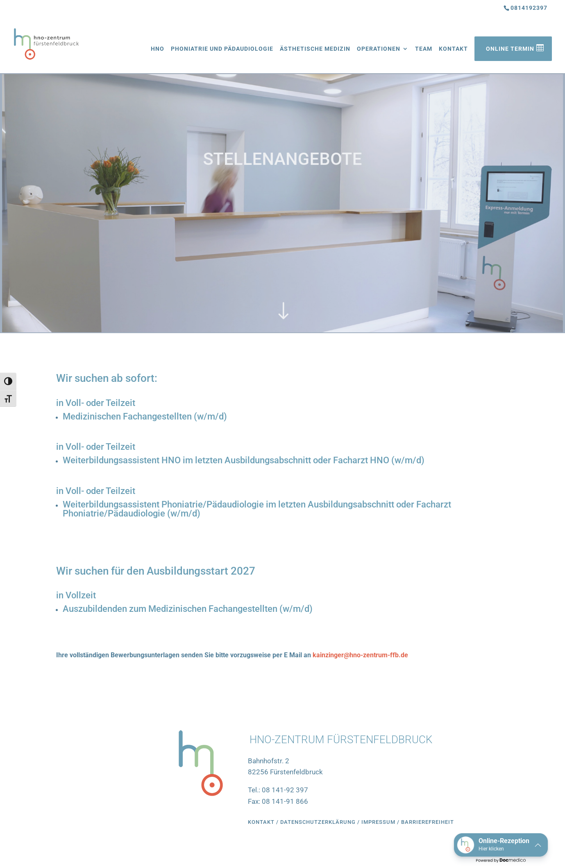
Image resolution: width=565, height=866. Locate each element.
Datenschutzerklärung (318, 822)
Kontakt (453, 49)
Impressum (379, 822)
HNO (157, 49)
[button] (501, 845)
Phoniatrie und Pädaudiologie (222, 49)
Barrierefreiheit (427, 822)
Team (423, 49)
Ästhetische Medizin (315, 49)
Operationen (378, 49)
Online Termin (510, 48)
